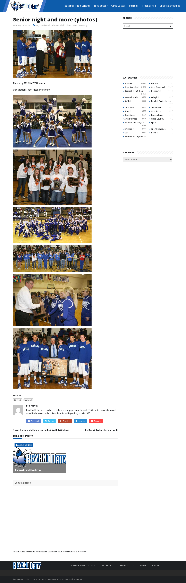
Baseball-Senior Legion (161, 101)
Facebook (33, 421)
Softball (133, 5)
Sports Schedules (170, 5)
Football (154, 83)
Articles (107, 565)
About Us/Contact (83, 565)
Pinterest (96, 421)
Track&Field (149, 5)
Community (156, 91)
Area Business (25, 445)
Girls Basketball (58, 25)
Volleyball (155, 97)
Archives (128, 83)
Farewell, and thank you (28, 470)
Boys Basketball (43, 25)
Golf (126, 133)
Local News (129, 107)
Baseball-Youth (131, 97)
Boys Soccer (100, 5)
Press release (157, 115)
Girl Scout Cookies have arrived (101, 430)
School (69, 25)
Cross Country (157, 119)
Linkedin (80, 421)
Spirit (75, 25)
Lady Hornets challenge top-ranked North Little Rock (42, 430)
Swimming (83, 25)
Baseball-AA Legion (133, 136)
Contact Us (126, 565)
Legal (156, 565)
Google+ (65, 421)
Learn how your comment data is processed (67, 552)
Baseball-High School (77, 5)
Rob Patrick (31, 406)
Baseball (154, 133)
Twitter (49, 421)
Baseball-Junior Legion (134, 122)
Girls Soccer (118, 5)
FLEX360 (79, 579)
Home (143, 565)
